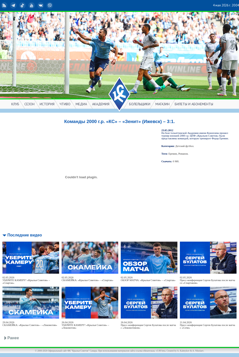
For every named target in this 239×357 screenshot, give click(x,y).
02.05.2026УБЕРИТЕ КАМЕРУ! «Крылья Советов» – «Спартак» (26, 280)
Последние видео (24, 235)
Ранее (13, 338)
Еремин (173, 153)
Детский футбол (184, 146)
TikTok (23, 5)
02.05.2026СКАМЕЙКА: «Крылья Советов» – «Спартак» (87, 279)
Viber (50, 5)
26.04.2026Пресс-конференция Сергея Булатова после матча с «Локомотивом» (148, 325)
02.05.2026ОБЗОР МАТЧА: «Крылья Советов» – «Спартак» (148, 279)
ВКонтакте (41, 5)
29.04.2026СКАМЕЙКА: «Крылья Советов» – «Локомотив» (29, 323)
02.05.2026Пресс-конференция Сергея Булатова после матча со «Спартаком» (207, 280)
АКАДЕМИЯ (100, 104)
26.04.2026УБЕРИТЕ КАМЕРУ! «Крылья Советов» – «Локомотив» (85, 325)
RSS (4, 5)
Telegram (13, 5)
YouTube (32, 5)
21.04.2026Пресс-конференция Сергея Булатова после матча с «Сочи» (207, 325)
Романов (183, 153)
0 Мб (176, 161)
